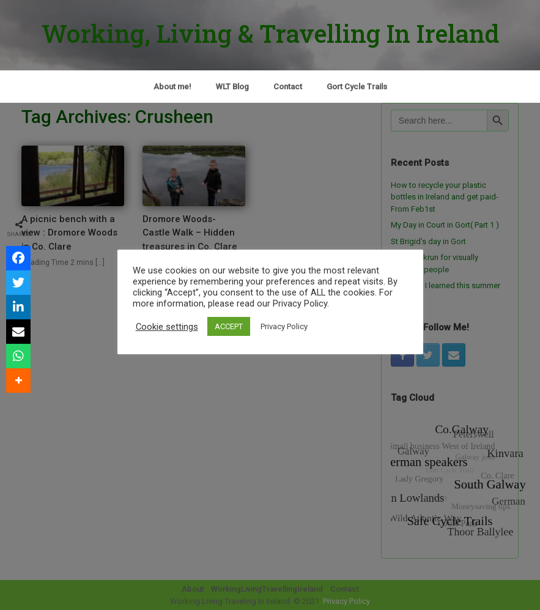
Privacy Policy (284, 326)
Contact (287, 86)
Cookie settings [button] (167, 326)
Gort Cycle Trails (357, 86)
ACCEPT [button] (229, 326)
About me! (172, 86)
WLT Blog (232, 86)
